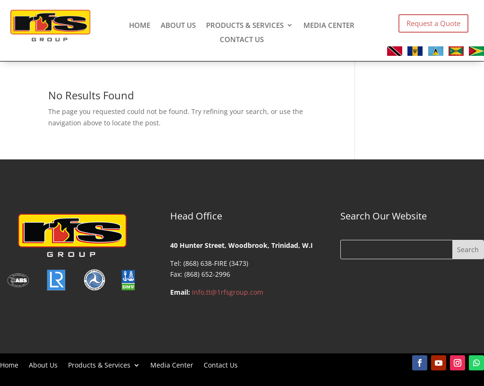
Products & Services (245, 26)
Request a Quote (433, 23)
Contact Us (242, 40)
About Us (178, 26)
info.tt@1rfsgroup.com (227, 292)
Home (139, 26)
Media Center (328, 26)
